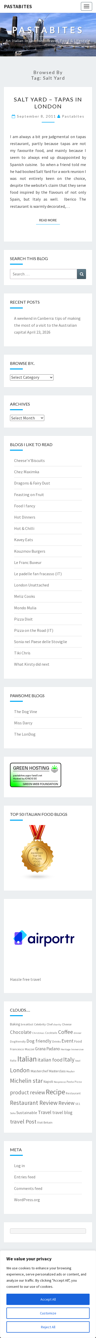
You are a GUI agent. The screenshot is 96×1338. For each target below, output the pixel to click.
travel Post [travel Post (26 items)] (23, 1121)
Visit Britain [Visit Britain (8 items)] (44, 1122)
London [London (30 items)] (20, 1070)
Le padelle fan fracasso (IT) (38, 573)
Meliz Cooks (24, 596)
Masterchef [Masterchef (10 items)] (39, 1071)
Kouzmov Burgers (29, 551)
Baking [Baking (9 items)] (15, 1024)
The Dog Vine (25, 711)
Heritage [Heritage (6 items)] (65, 1049)
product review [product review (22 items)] (27, 1092)
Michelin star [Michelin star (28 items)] (26, 1080)
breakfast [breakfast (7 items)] (27, 1024)
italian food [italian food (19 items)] (50, 1059)
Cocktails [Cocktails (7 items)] (51, 1033)
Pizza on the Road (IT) (33, 630)
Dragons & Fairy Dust (32, 483)
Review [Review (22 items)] (66, 1102)
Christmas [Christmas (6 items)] (38, 1033)
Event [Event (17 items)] (67, 1041)
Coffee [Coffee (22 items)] (65, 1031)
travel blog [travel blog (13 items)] (62, 1112)
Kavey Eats (23, 539)
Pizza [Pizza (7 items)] (78, 1082)
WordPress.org (27, 1199)
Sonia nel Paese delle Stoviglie (40, 641)
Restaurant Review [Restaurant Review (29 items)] (34, 1102)
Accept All (48, 1299)
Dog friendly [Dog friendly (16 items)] (38, 1041)
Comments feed (28, 1188)
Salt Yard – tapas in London (48, 102)
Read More (49, 219)
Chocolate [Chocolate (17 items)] (20, 1032)
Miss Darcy (23, 722)
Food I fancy (24, 505)
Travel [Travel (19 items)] (44, 1112)
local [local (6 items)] (77, 1060)
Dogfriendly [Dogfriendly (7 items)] (18, 1041)
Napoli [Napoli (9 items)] (48, 1081)
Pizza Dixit (23, 619)
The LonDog (25, 734)
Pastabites (18, 6)
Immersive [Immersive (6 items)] (77, 1049)
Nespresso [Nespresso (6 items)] (60, 1082)
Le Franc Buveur (27, 562)
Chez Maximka (26, 471)
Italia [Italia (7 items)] (13, 1060)
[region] (48, 1294)
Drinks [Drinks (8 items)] (56, 1041)
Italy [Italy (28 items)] (68, 1059)
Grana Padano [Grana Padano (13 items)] (47, 1049)
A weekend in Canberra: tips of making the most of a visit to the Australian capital (47, 325)
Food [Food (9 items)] (78, 1041)
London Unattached (31, 585)
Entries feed (24, 1176)
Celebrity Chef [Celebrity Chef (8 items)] (43, 1024)
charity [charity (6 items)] (57, 1024)
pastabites (73, 116)
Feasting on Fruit (29, 494)
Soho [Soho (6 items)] (13, 1113)
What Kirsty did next (31, 664)
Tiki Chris (22, 652)
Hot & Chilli (24, 528)
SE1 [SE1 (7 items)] (77, 1104)
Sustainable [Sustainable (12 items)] (26, 1112)
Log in (19, 1165)
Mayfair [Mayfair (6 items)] (70, 1071)
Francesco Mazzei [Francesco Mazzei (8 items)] (22, 1049)
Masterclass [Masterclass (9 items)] (57, 1071)
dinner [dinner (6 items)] (77, 1033)
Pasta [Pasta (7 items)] (70, 1082)
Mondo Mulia (25, 607)
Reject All (48, 1327)
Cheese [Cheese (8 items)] (66, 1024)
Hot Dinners (24, 517)
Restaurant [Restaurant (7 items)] (73, 1093)
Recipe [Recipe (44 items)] (55, 1091)
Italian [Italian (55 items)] (27, 1059)
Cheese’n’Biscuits (29, 460)
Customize (48, 1313)
